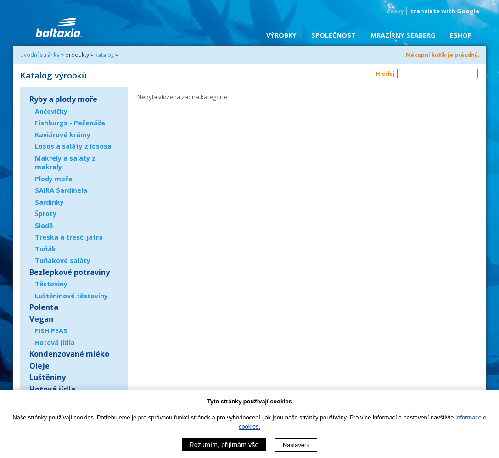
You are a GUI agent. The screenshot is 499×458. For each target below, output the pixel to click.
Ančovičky (51, 111)
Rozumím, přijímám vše (223, 444)
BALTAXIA (59, 27)
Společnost (333, 35)
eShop (461, 35)
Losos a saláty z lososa (73, 146)
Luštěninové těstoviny (71, 295)
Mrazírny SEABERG (402, 35)
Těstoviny (51, 283)
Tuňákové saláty (62, 260)
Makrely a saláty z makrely (65, 163)
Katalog (104, 54)
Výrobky (281, 35)
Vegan (41, 319)
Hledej (385, 73)
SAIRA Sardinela (61, 190)
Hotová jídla (54, 342)
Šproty (45, 213)
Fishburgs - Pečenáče (70, 122)
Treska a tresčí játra (69, 237)
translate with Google (444, 11)
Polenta (43, 307)
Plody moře (54, 178)
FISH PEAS (51, 330)
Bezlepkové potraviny (69, 272)
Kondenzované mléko (69, 354)
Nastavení (296, 444)
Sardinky (49, 202)
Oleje (39, 366)
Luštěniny (47, 377)
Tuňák (45, 249)
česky (395, 11)
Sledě (44, 225)
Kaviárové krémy (62, 134)
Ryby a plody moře (63, 99)
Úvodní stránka (40, 54)
